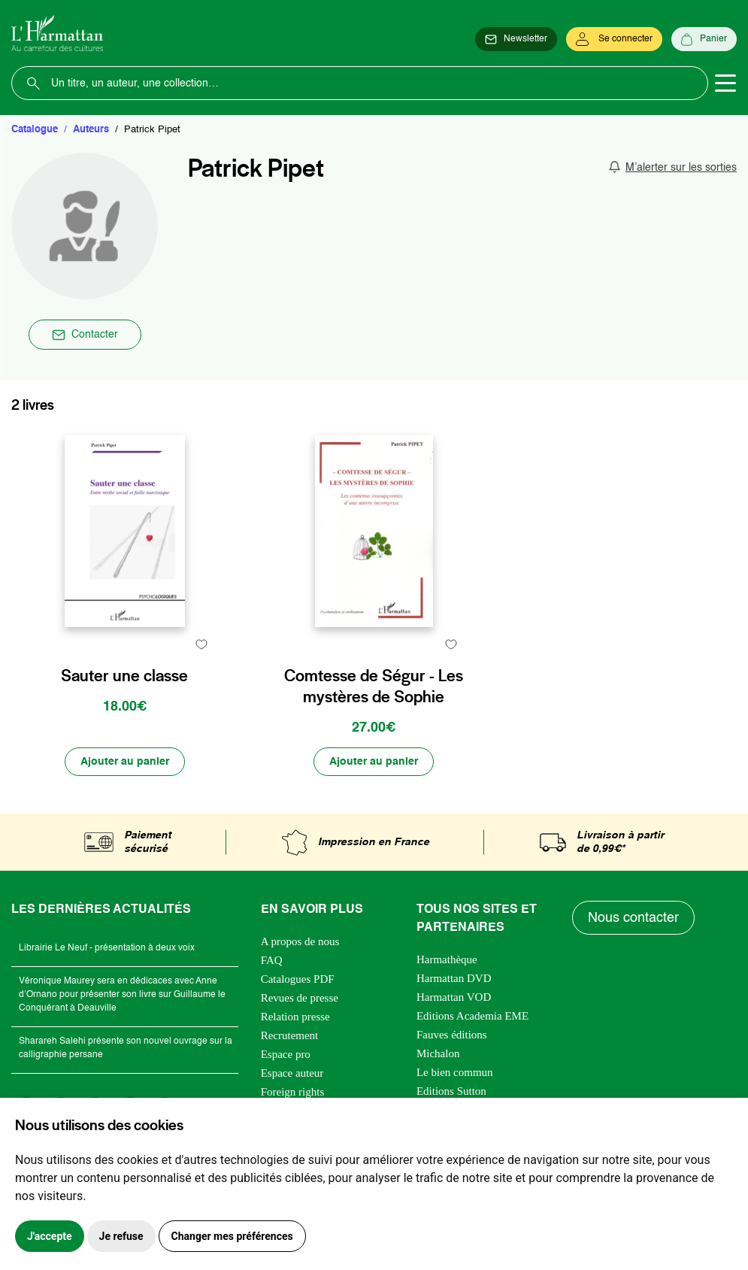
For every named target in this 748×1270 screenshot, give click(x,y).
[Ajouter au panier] (125, 761)
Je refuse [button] (121, 1236)
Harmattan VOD (453, 997)
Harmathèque (446, 959)
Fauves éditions (451, 1035)
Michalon (438, 1053)
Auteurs (91, 130)
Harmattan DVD (454, 978)
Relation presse (295, 1017)
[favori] (201, 644)
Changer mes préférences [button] (232, 1236)
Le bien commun (454, 1072)
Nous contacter (633, 918)
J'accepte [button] (49, 1236)
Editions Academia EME (472, 1016)
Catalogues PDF (298, 979)
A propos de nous (300, 941)
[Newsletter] (516, 39)
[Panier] (704, 39)
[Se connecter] (614, 39)
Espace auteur (292, 1073)
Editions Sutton (451, 1091)
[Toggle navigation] (725, 83)
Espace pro (285, 1054)
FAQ (272, 960)
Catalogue (34, 130)
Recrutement (290, 1035)
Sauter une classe (124, 675)
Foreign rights (293, 1092)
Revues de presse (299, 998)
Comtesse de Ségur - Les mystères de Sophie (373, 686)
